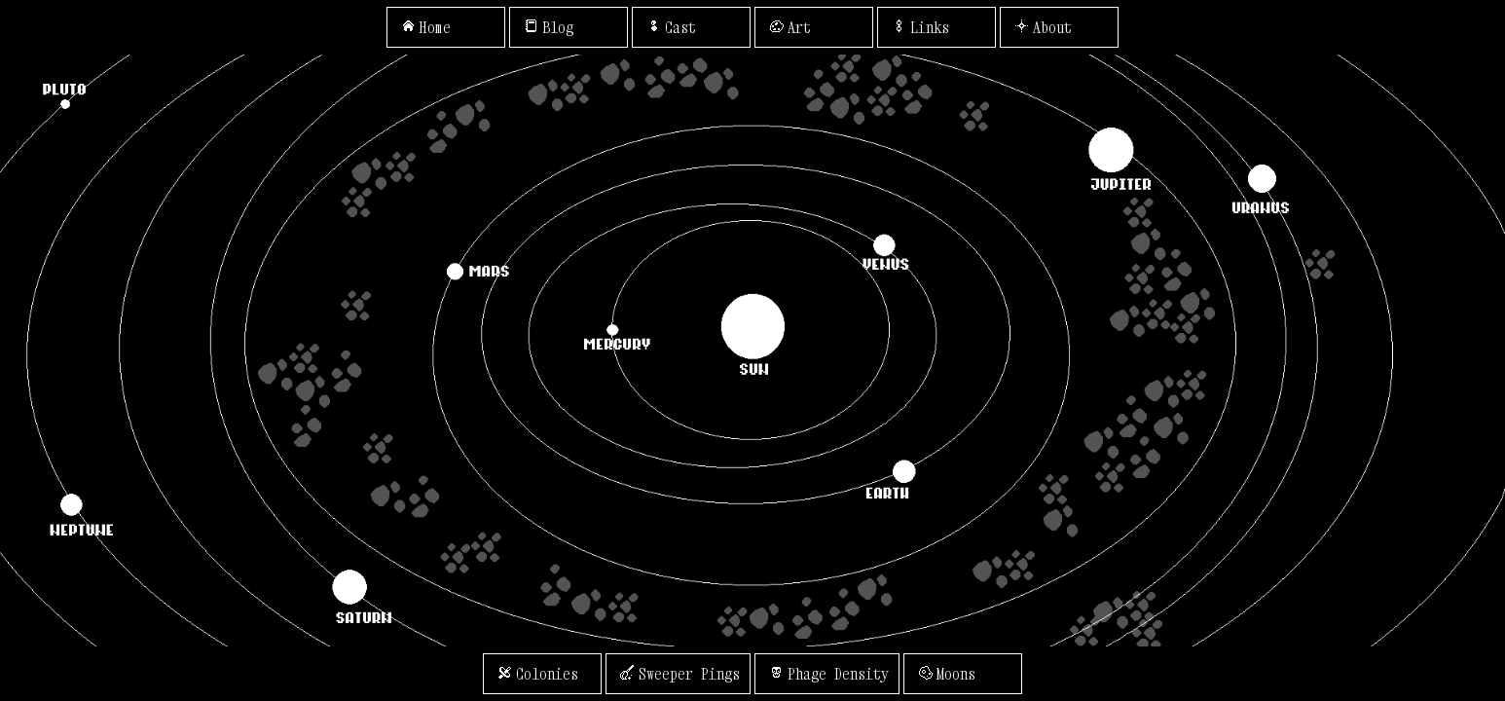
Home (424, 27)
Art (788, 27)
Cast (669, 27)
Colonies (536, 673)
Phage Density (827, 673)
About (1041, 27)
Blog (546, 27)
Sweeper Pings (678, 673)
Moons (944, 673)
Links (918, 27)
